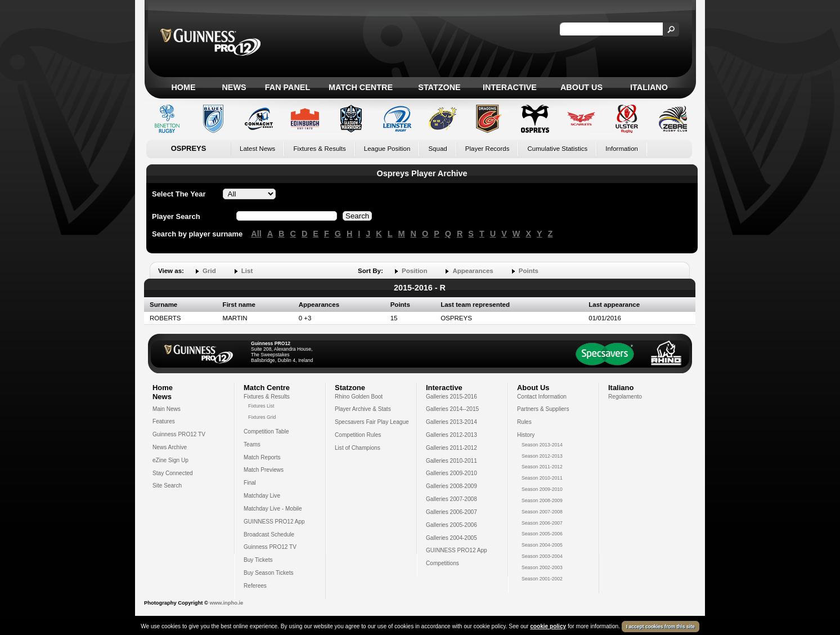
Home (183, 87)
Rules (524, 422)
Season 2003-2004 (542, 556)
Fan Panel (287, 87)
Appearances (472, 270)
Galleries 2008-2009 (451, 486)
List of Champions (357, 448)
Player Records (487, 148)
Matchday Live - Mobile (273, 509)
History (525, 435)
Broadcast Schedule (269, 534)
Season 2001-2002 (542, 579)
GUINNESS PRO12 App (274, 521)
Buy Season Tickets (269, 573)
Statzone (439, 87)
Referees (255, 586)
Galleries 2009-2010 (451, 473)
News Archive (169, 447)
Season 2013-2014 (542, 445)
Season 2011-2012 (542, 466)
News (234, 87)
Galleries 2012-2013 (451, 435)
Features (163, 421)
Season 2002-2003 (542, 567)
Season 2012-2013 (542, 456)
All (256, 233)
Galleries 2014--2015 (452, 409)
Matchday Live (262, 496)
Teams (252, 444)
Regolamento (625, 396)
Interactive (510, 87)
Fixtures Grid (262, 417)
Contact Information (542, 396)
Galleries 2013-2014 (451, 422)
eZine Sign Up (170, 460)
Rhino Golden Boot (359, 396)
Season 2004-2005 (542, 545)
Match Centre (361, 87)
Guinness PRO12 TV (178, 434)
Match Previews (264, 470)
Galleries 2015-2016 (451, 396)
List (247, 270)
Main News (166, 409)
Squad (437, 148)
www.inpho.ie (226, 603)
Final (250, 483)
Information (621, 148)
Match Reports (262, 457)
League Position (387, 148)
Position (414, 270)
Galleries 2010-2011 (451, 461)
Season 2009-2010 (542, 489)
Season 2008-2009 (542, 500)
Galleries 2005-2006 (451, 525)
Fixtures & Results (319, 148)
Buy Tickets (258, 560)
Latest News (257, 148)
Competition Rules (358, 435)
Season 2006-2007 (542, 523)
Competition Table (266, 431)
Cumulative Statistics (557, 148)
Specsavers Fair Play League (372, 422)
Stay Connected (172, 473)
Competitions (442, 563)
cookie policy (548, 626)
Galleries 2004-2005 (451, 538)
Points (528, 270)
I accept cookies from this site (660, 626)
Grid (209, 270)
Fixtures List (261, 406)
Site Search (167, 485)
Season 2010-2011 (542, 478)
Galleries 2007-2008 (451, 499)
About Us (581, 87)
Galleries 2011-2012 (451, 448)
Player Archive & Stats (363, 409)
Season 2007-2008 (542, 512)
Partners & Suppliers (543, 409)
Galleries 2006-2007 (451, 512)
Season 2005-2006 (542, 533)
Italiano (649, 87)
